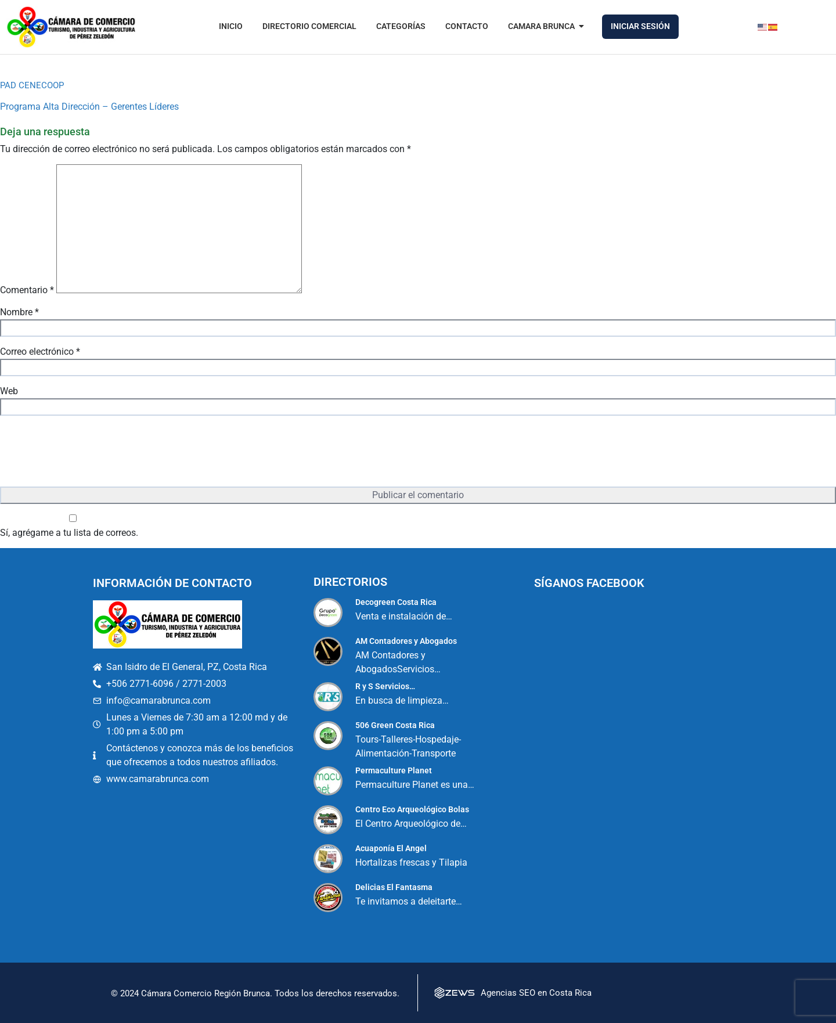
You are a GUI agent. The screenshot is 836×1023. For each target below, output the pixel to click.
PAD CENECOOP (32, 85)
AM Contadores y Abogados (406, 641)
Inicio (231, 26)
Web (9, 391)
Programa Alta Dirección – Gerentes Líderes (89, 106)
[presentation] (88, 452)
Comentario (27, 290)
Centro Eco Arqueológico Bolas (412, 809)
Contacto (466, 26)
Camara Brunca (543, 26)
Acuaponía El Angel (391, 848)
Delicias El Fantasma (394, 887)
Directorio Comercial (309, 26)
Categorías (401, 26)
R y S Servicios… (385, 686)
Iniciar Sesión (640, 26)
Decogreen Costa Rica (396, 602)
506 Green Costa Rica (395, 725)
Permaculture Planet (393, 770)
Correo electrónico (40, 351)
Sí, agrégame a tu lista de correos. (73, 526)
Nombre (19, 312)
